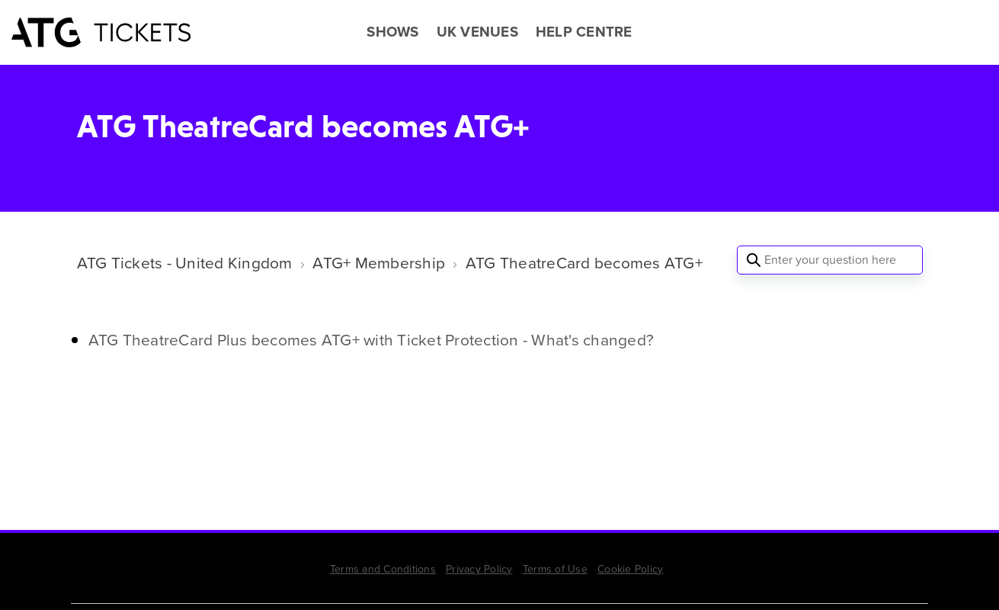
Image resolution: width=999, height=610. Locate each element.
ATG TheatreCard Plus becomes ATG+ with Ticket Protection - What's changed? (371, 340)
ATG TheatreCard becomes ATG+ (584, 262)
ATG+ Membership (378, 262)
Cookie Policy (630, 569)
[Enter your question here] (830, 260)
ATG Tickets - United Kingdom (185, 262)
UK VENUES (477, 32)
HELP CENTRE (584, 32)
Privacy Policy (479, 569)
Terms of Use (555, 569)
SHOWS (392, 32)
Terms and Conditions (383, 569)
